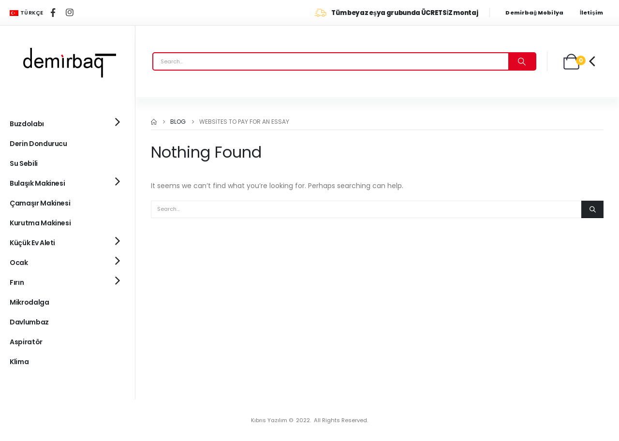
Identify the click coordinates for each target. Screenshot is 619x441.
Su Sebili (24, 163)
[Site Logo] (67, 61)
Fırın (17, 282)
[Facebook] (53, 12)
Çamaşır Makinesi (40, 203)
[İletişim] (594, 13)
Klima (19, 362)
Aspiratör (26, 342)
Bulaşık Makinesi (37, 183)
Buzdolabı (27, 124)
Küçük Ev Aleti (32, 243)
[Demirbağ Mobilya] (539, 13)
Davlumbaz (29, 322)
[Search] (521, 61)
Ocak (19, 262)
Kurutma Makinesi (40, 223)
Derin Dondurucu (38, 143)
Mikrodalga (29, 302)
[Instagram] (69, 12)
